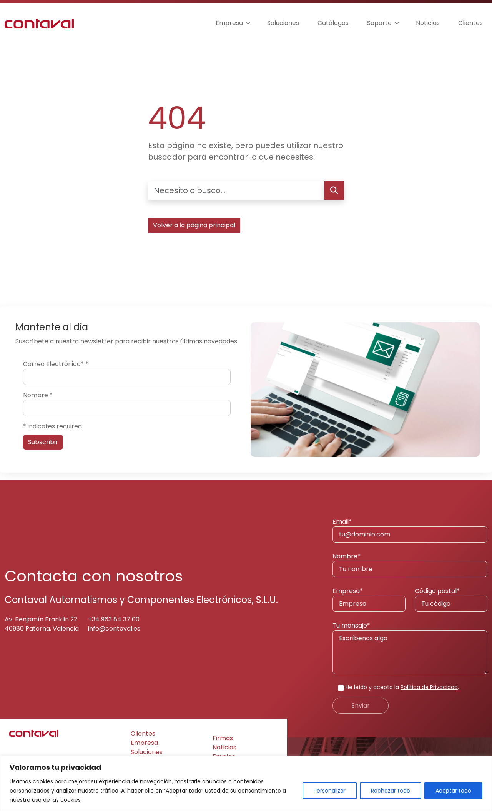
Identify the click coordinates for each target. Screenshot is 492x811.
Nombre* (409, 564)
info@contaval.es (114, 628)
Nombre (38, 395)
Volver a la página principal (194, 225)
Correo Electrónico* (55, 364)
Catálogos (333, 22)
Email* (409, 530)
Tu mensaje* (409, 647)
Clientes (470, 22)
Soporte (379, 22)
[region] (246, 783)
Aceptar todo (453, 790)
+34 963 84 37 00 (114, 619)
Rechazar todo (390, 790)
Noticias (428, 22)
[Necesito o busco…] (236, 190)
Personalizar (330, 790)
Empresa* (368, 599)
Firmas (223, 738)
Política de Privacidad (429, 687)
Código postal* (451, 599)
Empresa (229, 22)
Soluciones (283, 22)
